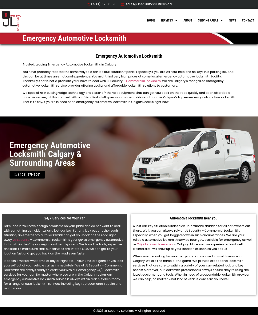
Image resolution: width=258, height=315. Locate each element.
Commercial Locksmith (143, 81)
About (188, 20)
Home (151, 20)
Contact (248, 20)
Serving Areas (210, 20)
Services (169, 20)
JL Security (21, 240)
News (232, 20)
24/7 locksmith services (154, 244)
